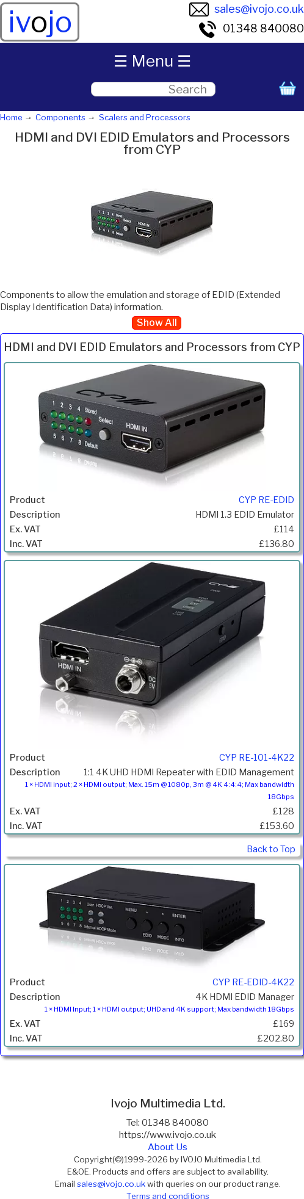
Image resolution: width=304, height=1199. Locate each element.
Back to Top (271, 849)
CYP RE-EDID (266, 499)
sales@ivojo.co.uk (246, 8)
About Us (167, 1147)
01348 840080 (251, 28)
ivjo (40, 22)
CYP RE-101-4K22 (256, 757)
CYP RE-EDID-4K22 (253, 982)
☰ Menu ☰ (152, 60)
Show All (157, 322)
